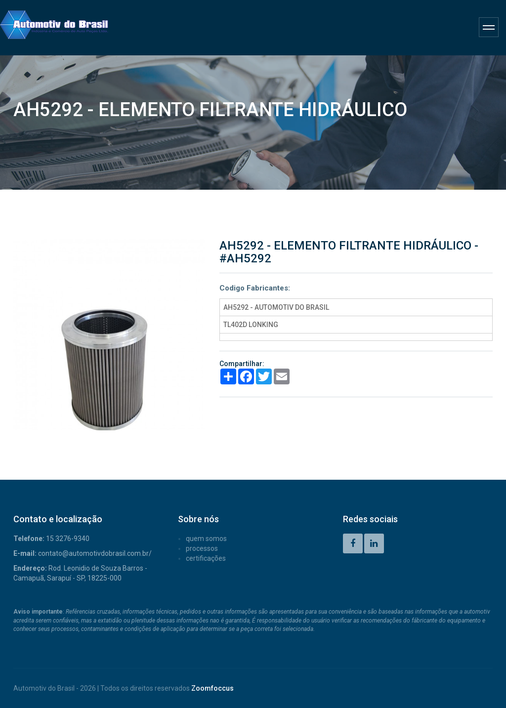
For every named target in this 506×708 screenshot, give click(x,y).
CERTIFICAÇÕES (206, 558)
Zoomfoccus (212, 688)
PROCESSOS (202, 548)
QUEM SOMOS (206, 538)
